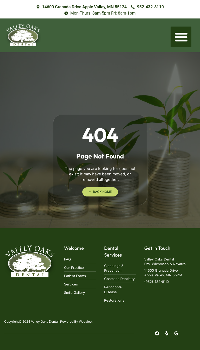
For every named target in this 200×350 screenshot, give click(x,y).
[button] (181, 37)
